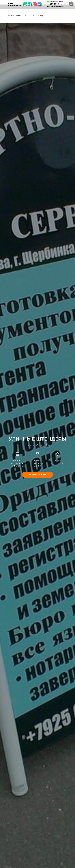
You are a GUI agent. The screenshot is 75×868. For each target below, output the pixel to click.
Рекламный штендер (17, 16)
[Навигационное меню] (71, 4)
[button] (37, 475)
